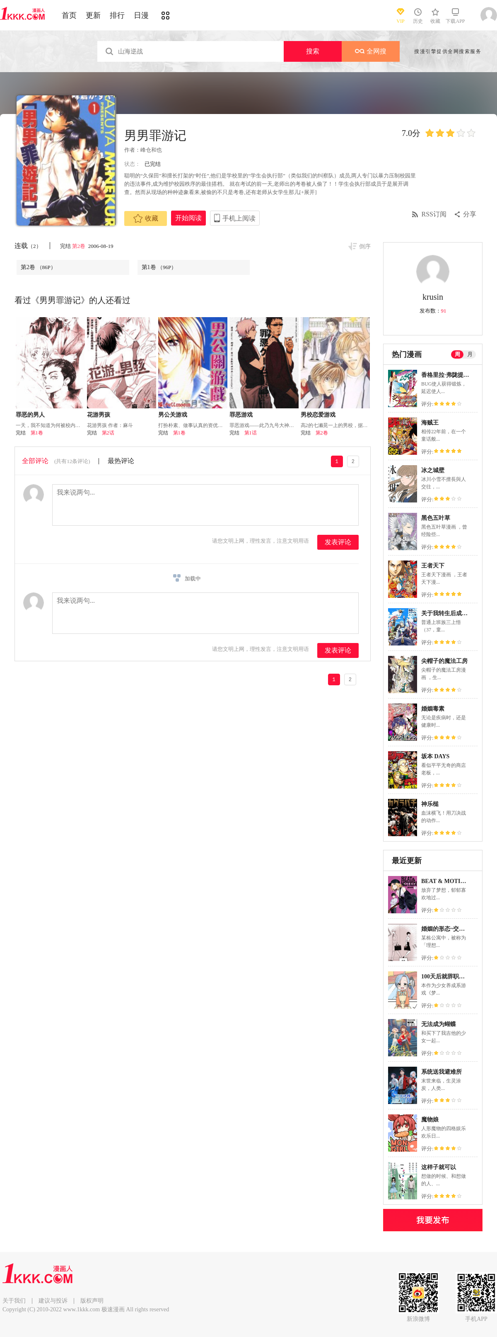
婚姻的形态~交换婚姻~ (450, 929)
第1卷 (159, 267)
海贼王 (430, 423)
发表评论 (338, 542)
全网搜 (370, 51)
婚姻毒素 (432, 709)
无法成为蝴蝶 (438, 1024)
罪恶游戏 (241, 415)
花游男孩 (98, 415)
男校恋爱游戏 (318, 415)
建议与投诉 (53, 1301)
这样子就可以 (438, 1167)
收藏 (145, 218)
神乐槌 (430, 804)
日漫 (141, 15)
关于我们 (14, 1301)
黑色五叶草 (435, 518)
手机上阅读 (239, 218)
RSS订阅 (434, 214)
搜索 (312, 51)
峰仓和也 (151, 150)
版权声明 (92, 1301)
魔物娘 (430, 1119)
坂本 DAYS (435, 756)
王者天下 (432, 566)
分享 (469, 214)
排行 (117, 15)
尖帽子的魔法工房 (444, 661)
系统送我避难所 (441, 1072)
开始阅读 (188, 217)
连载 (27, 245)
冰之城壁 (432, 470)
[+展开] (308, 192)
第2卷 (79, 246)
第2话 (108, 433)
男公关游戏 (172, 415)
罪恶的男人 (30, 415)
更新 (93, 15)
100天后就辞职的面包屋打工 (457, 976)
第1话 (250, 433)
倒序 (365, 246)
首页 (69, 15)
